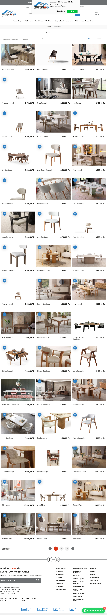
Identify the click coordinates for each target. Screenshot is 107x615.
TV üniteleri (59, 577)
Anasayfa (93, 568)
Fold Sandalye (7, 337)
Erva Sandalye (42, 472)
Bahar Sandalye (8, 69)
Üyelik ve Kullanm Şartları (78, 600)
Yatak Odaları (29, 21)
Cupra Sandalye (43, 136)
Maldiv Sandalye (8, 270)
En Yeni (40, 39)
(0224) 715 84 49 (29, 600)
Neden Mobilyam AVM (80, 568)
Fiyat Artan (56, 39)
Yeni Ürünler (94, 580)
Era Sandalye (42, 438)
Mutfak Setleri (89, 21)
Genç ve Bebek (59, 21)
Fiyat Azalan (66, 39)
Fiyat (47, 33)
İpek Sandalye (7, 438)
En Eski (48, 39)
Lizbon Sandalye (43, 304)
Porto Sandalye (7, 204)
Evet (72, 11)
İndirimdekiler (94, 577)
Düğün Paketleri (61, 589)
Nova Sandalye (78, 270)
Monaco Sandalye (9, 103)
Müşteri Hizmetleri (96, 583)
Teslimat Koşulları (78, 579)
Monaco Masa (7, 539)
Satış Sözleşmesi (78, 586)
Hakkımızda (76, 576)
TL (98, 13)
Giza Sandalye (42, 204)
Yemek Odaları (39, 21)
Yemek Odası (60, 574)
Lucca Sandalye (8, 472)
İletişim (92, 571)
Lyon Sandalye (7, 237)
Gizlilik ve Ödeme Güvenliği (78, 582)
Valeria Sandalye (79, 438)
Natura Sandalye (43, 371)
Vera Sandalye (78, 237)
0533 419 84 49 (11, 600)
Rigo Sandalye (42, 103)
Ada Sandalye (42, 237)
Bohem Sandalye (43, 270)
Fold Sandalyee (78, 304)
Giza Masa (6, 505)
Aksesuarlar (69, 21)
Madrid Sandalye (79, 69)
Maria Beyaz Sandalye (10, 405)
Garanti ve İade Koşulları (77, 590)
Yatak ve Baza (79, 21)
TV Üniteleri (49, 21)
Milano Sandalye (8, 304)
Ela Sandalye (7, 170)
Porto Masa (77, 539)
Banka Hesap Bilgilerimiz (77, 572)
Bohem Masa (77, 505)
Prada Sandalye (43, 337)
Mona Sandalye (78, 371)
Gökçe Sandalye (8, 371)
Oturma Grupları (18, 21)
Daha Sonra (61, 11)
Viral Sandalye (78, 170)
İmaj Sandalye (78, 103)
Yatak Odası (59, 571)
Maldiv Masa (42, 539)
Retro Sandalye (78, 136)
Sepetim (92, 574)
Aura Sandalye (7, 136)
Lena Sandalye (78, 204)
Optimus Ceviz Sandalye (78, 338)
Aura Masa (41, 505)
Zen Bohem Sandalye (45, 170)
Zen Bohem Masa (79, 472)
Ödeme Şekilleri (78, 596)
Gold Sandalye (42, 69)
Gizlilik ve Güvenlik (79, 593)
